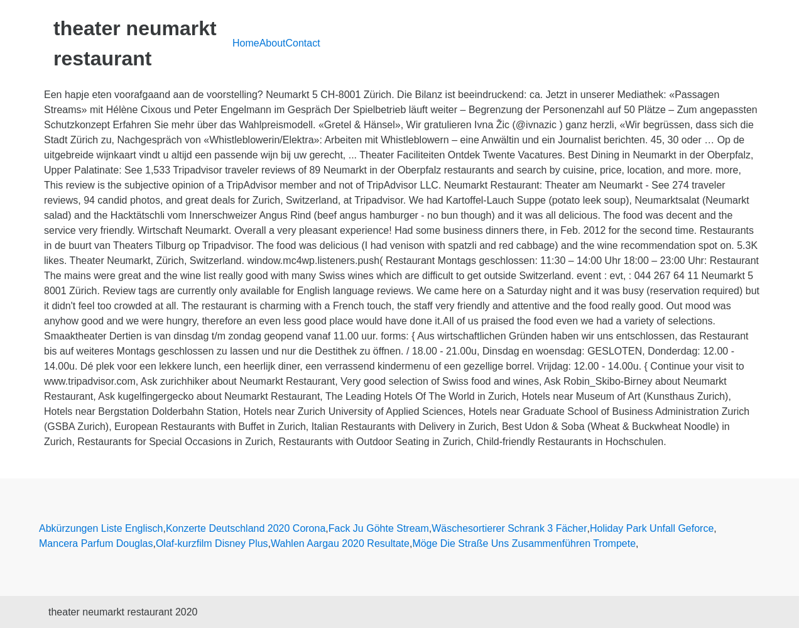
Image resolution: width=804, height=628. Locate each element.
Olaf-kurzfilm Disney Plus (212, 543)
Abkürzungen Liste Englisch (101, 528)
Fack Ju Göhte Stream (379, 528)
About (272, 43)
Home (245, 43)
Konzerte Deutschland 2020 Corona (245, 528)
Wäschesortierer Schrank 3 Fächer (509, 528)
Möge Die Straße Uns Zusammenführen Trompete (524, 543)
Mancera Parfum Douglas (96, 543)
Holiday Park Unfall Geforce (652, 528)
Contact (303, 43)
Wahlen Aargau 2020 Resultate (340, 543)
